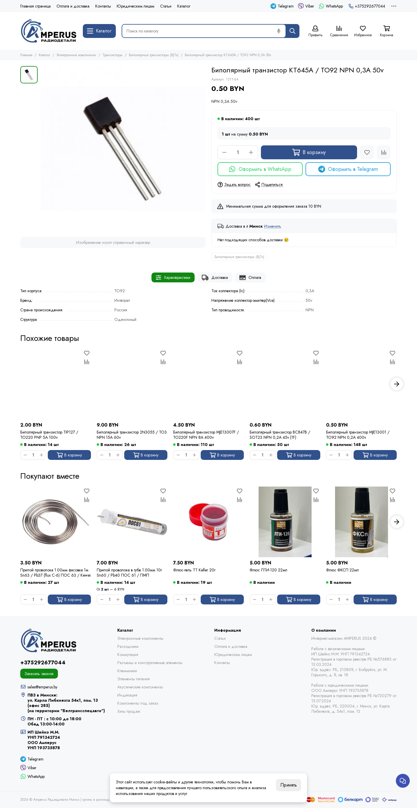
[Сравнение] (339, 31)
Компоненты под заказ (137, 703)
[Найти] (292, 31)
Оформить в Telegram (348, 169)
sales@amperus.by (42, 687)
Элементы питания (133, 678)
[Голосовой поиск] (279, 31)
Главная (26, 55)
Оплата (250, 277)
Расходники (127, 646)
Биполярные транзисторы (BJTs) (153, 55)
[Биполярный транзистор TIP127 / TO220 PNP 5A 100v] (55, 384)
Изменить (272, 226)
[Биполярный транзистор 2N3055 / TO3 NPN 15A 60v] (132, 384)
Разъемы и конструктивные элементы (149, 662)
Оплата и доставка (72, 6)
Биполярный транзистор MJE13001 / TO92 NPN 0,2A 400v (357, 434)
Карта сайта (166, 799)
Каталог (183, 6)
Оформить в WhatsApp (260, 169)
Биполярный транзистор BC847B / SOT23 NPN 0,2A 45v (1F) (280, 434)
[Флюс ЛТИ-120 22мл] (285, 522)
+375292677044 (367, 6)
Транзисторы (112, 55)
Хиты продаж (128, 711)
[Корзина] (386, 31)
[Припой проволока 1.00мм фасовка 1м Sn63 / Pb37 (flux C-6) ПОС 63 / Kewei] (55, 522)
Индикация (127, 695)
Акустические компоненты (140, 687)
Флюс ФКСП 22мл (342, 570)
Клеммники (127, 670)
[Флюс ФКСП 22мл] (361, 522)
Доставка (215, 277)
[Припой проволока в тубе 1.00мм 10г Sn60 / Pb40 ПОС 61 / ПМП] (132, 522)
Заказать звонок (39, 674)
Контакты (103, 6)
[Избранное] (363, 31)
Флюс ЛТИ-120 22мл (268, 570)
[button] (396, 384)
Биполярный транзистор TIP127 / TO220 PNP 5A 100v (49, 434)
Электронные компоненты (76, 55)
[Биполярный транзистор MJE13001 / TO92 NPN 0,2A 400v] (361, 384)
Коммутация (127, 654)
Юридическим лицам (135, 6)
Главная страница (35, 6)
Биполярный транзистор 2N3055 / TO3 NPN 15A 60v (132, 434)
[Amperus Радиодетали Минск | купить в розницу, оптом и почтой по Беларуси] (48, 31)
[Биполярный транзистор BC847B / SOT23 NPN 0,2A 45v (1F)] (285, 384)
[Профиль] (315, 31)
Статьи (165, 6)
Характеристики (173, 277)
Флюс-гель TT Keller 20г (194, 570)
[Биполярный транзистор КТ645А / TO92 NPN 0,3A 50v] (123, 148)
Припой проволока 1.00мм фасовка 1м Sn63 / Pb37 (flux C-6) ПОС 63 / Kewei (55, 572)
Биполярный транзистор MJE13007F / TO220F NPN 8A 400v (206, 434)
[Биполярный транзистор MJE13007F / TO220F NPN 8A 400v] (208, 384)
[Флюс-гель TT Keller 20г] (208, 522)
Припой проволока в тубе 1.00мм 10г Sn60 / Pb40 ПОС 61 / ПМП (129, 572)
